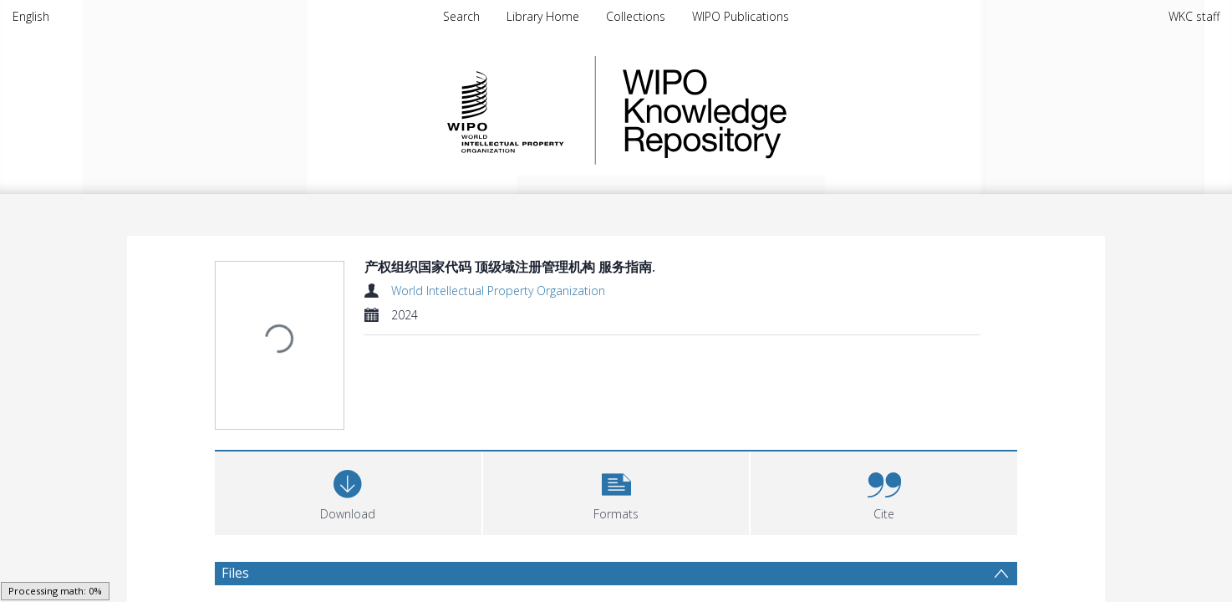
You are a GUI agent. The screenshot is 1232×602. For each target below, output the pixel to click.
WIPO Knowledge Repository (773, 110)
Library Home (543, 16)
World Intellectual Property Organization (498, 290)
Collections (635, 16)
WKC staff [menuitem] (1193, 16)
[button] (616, 405)
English (31, 16)
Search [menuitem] (461, 16)
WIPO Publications (740, 16)
